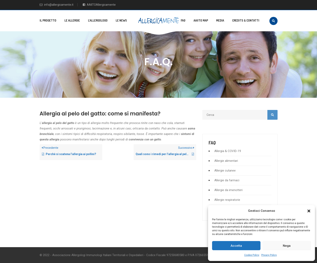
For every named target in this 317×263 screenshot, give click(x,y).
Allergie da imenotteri (228, 190)
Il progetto (48, 20)
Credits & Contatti (245, 20)
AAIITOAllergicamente (99, 4)
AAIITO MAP (201, 20)
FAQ (183, 20)
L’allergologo (98, 20)
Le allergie (72, 20)
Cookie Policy (251, 255)
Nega (287, 246)
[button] (309, 211)
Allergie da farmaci (226, 180)
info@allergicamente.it (56, 4)
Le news (121, 20)
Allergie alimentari (226, 161)
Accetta (236, 246)
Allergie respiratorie (227, 200)
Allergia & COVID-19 (227, 151)
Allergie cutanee (225, 170)
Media (220, 20)
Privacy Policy (269, 255)
